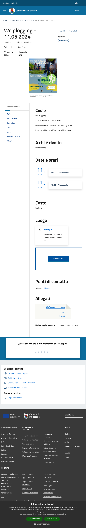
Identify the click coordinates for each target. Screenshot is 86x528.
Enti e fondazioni (7, 446)
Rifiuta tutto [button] (52, 519)
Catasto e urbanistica (30, 452)
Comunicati (68, 438)
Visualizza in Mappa (58, 258)
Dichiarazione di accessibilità (49, 491)
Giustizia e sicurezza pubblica (51, 442)
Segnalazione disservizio (27, 483)
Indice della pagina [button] (13, 107)
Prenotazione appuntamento (28, 476)
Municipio (47, 229)
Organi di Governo (8, 434)
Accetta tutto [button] (34, 519)
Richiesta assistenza (30, 492)
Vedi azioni (75, 31)
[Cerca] (81, 10)
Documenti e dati (7, 461)
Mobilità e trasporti (29, 456)
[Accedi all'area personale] (76, 3)
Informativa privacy (50, 481)
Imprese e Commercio (30, 447)
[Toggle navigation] (4, 10)
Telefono (47, 288)
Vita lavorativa (27, 443)
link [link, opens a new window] (64, 514)
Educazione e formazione (48, 435)
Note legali (47, 485)
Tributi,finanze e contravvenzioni (49, 450)
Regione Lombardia (10, 3)
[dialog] (43, 514)
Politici (3, 450)
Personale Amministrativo (7, 456)
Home (5, 20)
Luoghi (67, 453)
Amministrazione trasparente (49, 476)
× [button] (83, 503)
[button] (43, 524)
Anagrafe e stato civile (30, 435)
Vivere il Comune (17, 20)
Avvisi (66, 442)
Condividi (63, 31)
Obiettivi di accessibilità (52, 496)
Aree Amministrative (9, 438)
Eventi (29, 20)
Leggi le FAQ (27, 488)
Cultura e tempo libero (30, 439)
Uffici (3, 442)
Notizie (67, 434)
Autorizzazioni (48, 462)
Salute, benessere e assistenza (50, 457)
